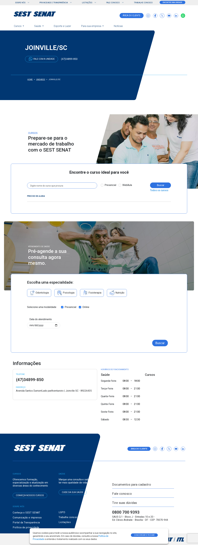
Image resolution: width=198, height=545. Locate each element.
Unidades (40, 79)
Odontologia (39, 293)
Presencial (110, 185)
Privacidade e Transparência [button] (53, 3)
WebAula (127, 185)
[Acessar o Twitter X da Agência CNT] (162, 15)
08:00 (126, 380)
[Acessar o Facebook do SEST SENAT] (155, 15)
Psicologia (65, 293)
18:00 (137, 380)
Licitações (65, 522)
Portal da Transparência (26, 522)
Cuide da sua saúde (72, 492)
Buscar (160, 185)
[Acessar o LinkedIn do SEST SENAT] (176, 15)
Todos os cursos (159, 190)
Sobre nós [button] (20, 3)
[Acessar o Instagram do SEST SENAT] (148, 15)
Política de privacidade (26, 527)
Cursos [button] (18, 26)
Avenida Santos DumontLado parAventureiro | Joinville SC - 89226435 (54, 390)
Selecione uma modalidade (41, 307)
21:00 (137, 388)
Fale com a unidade (41, 58)
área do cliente (131, 15)
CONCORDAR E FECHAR (144, 535)
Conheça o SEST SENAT (26, 512)
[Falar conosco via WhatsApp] (183, 15)
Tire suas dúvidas (124, 503)
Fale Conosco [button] (113, 3)
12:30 (137, 419)
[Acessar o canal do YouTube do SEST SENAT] (169, 15)
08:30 (126, 419)
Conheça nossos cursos (30, 495)
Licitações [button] (87, 3)
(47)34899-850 (69, 59)
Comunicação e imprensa (27, 517)
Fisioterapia (91, 293)
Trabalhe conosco (143, 3)
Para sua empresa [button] (91, 26)
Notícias (118, 26)
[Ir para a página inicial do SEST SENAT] (35, 14)
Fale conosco (122, 494)
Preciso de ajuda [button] (36, 196)
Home (30, 79)
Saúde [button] (38, 26)
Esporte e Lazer (62, 26)
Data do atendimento (40, 319)
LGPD (62, 512)
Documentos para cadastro (131, 484)
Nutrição (116, 293)
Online (85, 307)
